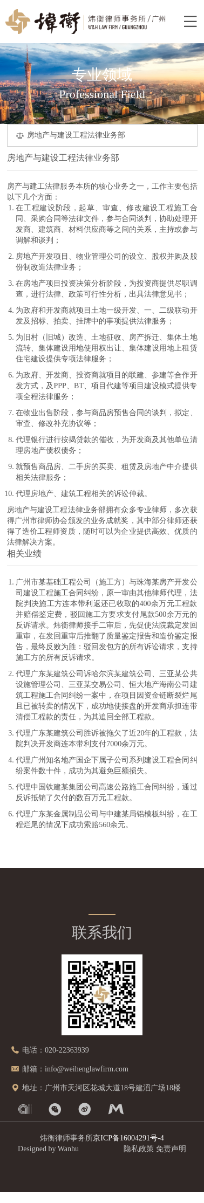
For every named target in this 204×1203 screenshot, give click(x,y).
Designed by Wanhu (48, 1149)
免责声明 (171, 1149)
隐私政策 (139, 1149)
